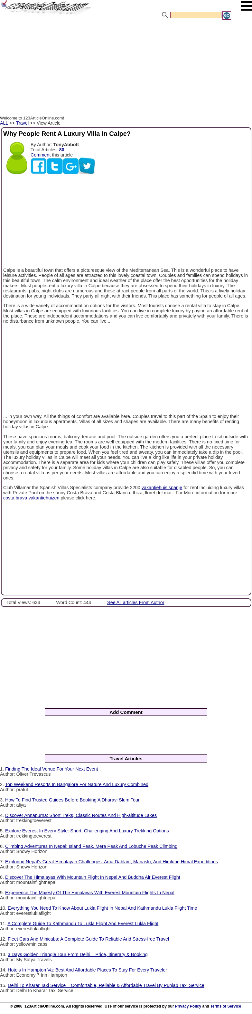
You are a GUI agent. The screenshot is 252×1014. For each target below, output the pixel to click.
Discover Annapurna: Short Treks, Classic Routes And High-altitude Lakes (81, 815)
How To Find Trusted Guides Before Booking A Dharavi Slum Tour (72, 799)
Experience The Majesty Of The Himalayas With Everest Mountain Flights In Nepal (89, 892)
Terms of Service (225, 1006)
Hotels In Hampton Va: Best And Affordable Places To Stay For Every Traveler (87, 969)
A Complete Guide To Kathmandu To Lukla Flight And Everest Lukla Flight (82, 923)
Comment (41, 154)
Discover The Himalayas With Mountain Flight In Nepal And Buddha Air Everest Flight (92, 877)
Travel (22, 123)
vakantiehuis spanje (162, 487)
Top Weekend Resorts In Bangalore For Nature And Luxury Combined (76, 784)
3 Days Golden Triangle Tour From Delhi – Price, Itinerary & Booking (78, 954)
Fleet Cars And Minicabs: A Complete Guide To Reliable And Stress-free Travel (88, 939)
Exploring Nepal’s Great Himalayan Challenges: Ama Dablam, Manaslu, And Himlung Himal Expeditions (111, 861)
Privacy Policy (188, 1006)
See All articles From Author (135, 602)
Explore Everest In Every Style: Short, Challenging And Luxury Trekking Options (87, 830)
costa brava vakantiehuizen (31, 497)
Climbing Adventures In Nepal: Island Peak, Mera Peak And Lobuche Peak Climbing (91, 846)
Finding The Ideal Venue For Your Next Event (51, 769)
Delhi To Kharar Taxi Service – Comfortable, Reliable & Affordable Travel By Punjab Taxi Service (106, 985)
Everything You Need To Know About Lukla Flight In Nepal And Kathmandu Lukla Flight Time (102, 908)
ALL (4, 123)
